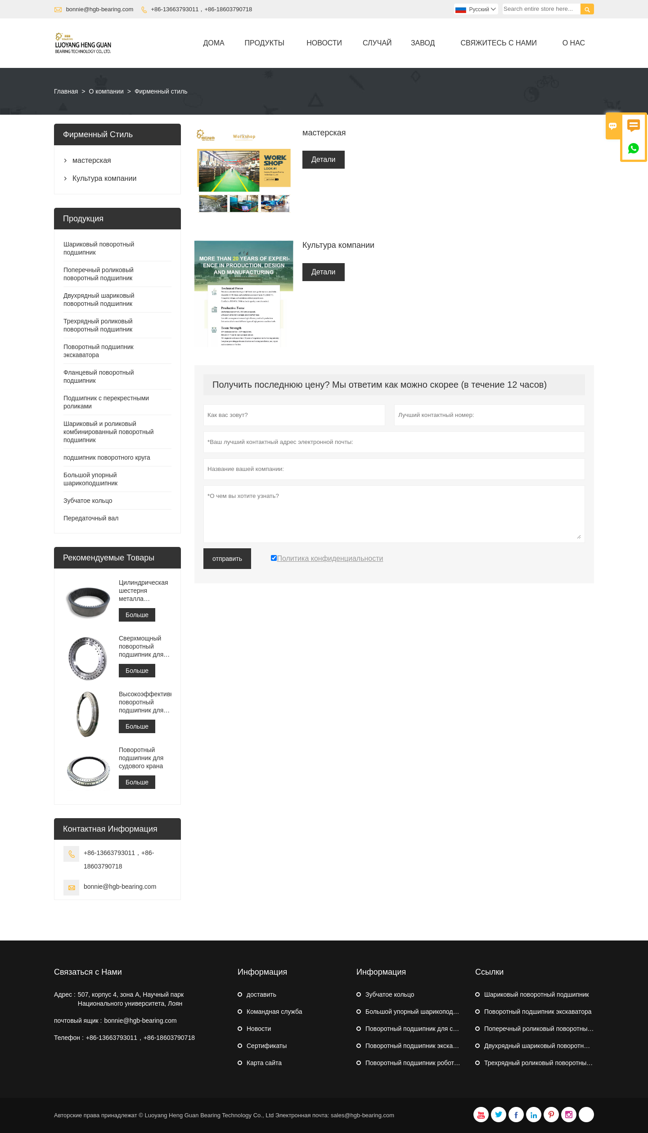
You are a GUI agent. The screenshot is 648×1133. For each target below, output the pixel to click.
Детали (323, 159)
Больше (137, 614)
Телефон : (69, 1037)
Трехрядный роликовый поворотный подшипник (554, 1062)
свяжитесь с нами (498, 43)
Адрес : (65, 994)
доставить (261, 994)
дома (214, 43)
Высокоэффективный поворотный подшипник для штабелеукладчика (145, 702)
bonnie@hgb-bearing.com (100, 9)
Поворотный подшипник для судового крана (141, 758)
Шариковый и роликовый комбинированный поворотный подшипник (108, 431)
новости (324, 43)
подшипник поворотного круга (106, 457)
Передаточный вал (91, 518)
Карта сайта (264, 1062)
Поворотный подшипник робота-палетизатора (432, 1062)
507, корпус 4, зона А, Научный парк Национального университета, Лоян (131, 999)
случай (377, 43)
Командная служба (274, 1011)
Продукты (264, 43)
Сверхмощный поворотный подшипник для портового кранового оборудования (141, 646)
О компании (106, 91)
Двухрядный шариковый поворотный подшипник (555, 1045)
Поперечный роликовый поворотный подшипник (554, 1028)
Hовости (259, 1028)
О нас (573, 43)
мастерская (91, 160)
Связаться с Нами (88, 971)
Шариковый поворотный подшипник (536, 994)
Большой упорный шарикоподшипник (420, 1011)
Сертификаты (267, 1045)
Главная (66, 91)
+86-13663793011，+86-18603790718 (201, 9)
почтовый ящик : (78, 1020)
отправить (227, 558)
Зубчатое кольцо (87, 500)
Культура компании (104, 178)
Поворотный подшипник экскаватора (419, 1045)
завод (423, 43)
